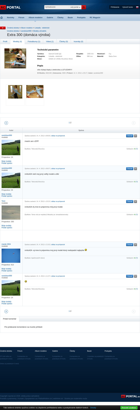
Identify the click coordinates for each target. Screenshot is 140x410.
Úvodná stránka (13, 28)
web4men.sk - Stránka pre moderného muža (70, 399)
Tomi (3, 201)
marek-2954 (6, 244)
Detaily (93, 408)
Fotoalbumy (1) (34, 41)
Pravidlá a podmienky (8, 399)
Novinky (10, 17)
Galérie (50, 17)
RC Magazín (95, 17)
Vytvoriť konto (127, 7)
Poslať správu (7, 163)
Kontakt (21, 399)
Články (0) (63, 41)
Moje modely (6, 161)
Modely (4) (17, 41)
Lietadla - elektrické (42, 28)
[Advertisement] (58, 236)
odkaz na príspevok (58, 136)
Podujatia (81, 17)
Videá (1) (50, 41)
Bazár (70, 17)
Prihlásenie (115, 7)
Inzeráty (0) (78, 41)
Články (60, 17)
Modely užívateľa (39, 31)
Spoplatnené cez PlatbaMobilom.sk (38, 399)
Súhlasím (130, 149)
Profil (5, 41)
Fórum (21, 17)
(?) (137, 149)
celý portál (74, 7)
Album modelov (36, 17)
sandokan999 (26, 31)
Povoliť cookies (129, 408)
